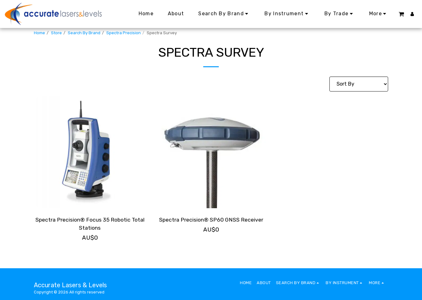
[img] (90, 152)
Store (56, 32)
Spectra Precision (123, 32)
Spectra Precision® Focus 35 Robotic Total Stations (90, 224)
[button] (401, 14)
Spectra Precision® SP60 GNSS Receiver (211, 224)
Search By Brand (84, 32)
